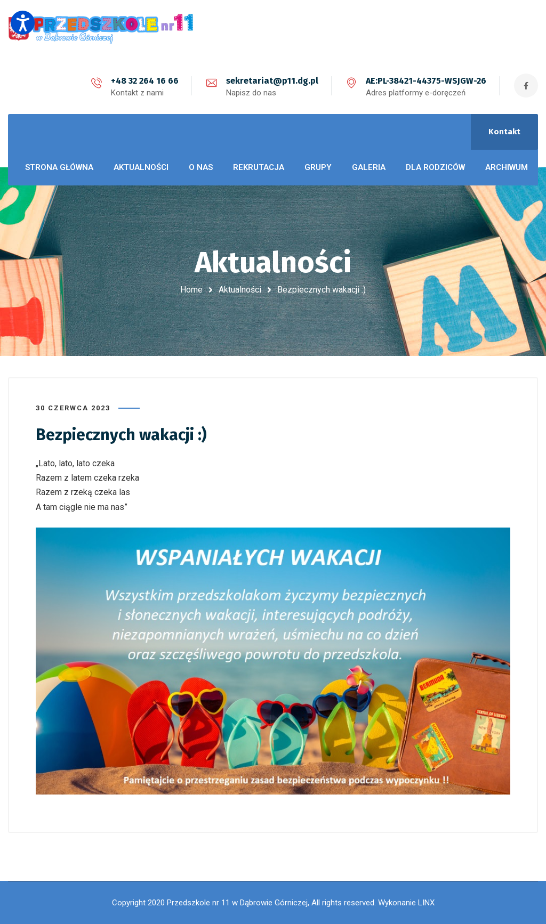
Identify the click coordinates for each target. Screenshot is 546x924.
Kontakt (504, 131)
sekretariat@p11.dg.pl (272, 81)
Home (191, 290)
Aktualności (240, 290)
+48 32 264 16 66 (145, 81)
